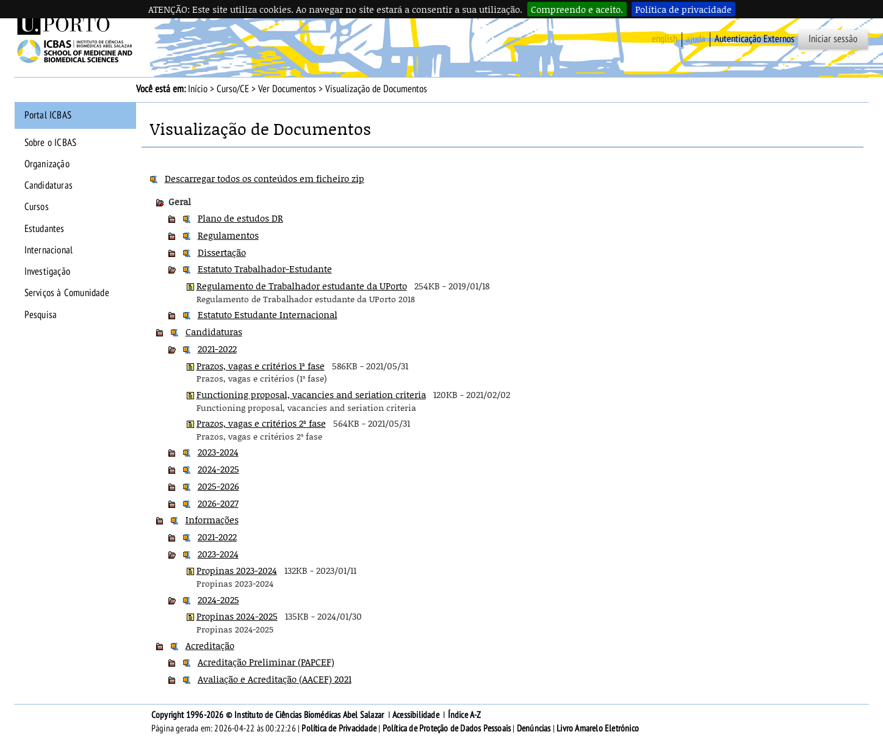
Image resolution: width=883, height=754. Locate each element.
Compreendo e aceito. (577, 9)
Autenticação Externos (755, 39)
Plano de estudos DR (240, 218)
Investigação (47, 272)
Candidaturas (48, 185)
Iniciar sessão (833, 39)
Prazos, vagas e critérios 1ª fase (260, 366)
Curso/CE (233, 89)
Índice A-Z (464, 714)
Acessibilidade (415, 714)
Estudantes (44, 229)
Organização (47, 164)
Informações (212, 519)
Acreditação (210, 645)
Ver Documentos (287, 89)
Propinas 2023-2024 (236, 570)
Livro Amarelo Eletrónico (598, 728)
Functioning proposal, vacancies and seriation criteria (311, 394)
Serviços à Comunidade (66, 293)
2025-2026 (218, 486)
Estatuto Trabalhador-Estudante (265, 269)
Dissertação (222, 252)
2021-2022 (217, 349)
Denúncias (534, 728)
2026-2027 (218, 503)
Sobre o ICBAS (50, 143)
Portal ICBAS (47, 115)
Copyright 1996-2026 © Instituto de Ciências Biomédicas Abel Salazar (268, 714)
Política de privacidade (683, 9)
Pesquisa (40, 315)
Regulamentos (228, 235)
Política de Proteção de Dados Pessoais (447, 728)
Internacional (48, 250)
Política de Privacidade (339, 728)
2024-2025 (218, 469)
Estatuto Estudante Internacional (267, 314)
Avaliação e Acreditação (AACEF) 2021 (274, 679)
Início (197, 89)
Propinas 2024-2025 (237, 616)
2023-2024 (218, 452)
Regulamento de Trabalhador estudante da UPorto (301, 286)
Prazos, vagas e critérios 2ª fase (261, 423)
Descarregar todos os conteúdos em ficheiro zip (264, 178)
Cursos (36, 207)
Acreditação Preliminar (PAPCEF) (266, 662)
